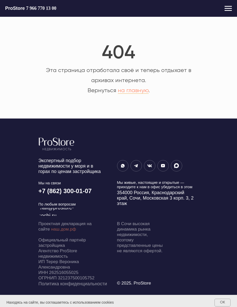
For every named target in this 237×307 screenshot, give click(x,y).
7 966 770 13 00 (41, 8)
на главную (133, 90)
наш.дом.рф (63, 229)
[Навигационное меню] (228, 8)
